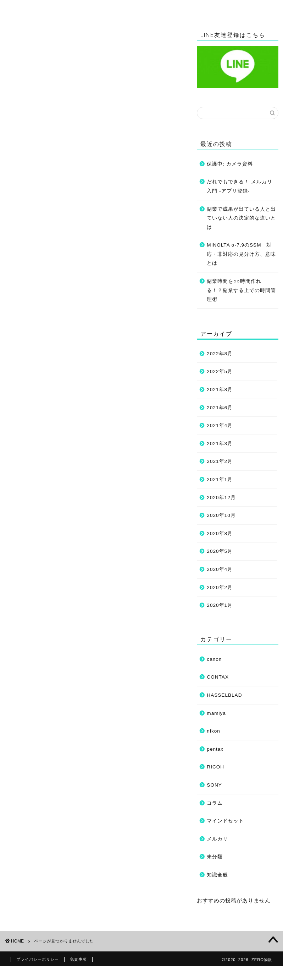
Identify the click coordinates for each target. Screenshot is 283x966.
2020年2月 (220, 587)
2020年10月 (221, 515)
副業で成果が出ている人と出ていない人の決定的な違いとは (241, 218)
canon (30, 334)
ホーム (40, 8)
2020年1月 (220, 605)
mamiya (32, 359)
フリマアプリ (39, 403)
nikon (29, 368)
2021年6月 (220, 407)
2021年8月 (220, 389)
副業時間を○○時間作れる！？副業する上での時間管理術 (241, 290)
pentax (215, 749)
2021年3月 (220, 443)
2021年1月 (220, 479)
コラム (170, 8)
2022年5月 (220, 371)
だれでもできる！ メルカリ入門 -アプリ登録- (239, 186)
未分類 (30, 422)
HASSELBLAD (41, 351)
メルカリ (217, 839)
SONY (30, 385)
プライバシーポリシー (37, 959)
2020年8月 (220, 533)
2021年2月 (220, 461)
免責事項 (78, 959)
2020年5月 (220, 551)
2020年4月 (220, 569)
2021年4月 (220, 425)
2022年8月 (220, 353)
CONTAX (33, 343)
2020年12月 (221, 497)
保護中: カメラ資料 (230, 164)
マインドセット (236, 8)
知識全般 (105, 8)
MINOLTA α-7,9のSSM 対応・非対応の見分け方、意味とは (241, 254)
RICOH (31, 376)
